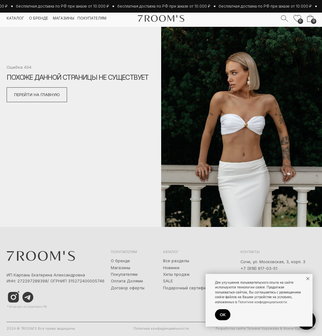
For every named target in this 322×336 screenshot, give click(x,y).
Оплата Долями (127, 281)
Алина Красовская (299, 329)
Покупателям (124, 274)
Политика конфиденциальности (161, 329)
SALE (168, 281)
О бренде (120, 260)
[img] (27, 297)
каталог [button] (15, 18)
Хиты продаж (176, 274)
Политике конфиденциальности (262, 302)
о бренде (38, 18)
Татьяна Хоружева (263, 329)
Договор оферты (127, 288)
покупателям (91, 18)
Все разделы (176, 260)
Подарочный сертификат (187, 288)
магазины (63, 18)
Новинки (171, 267)
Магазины (120, 267)
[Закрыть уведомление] (308, 278)
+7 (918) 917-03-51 (258, 268)
